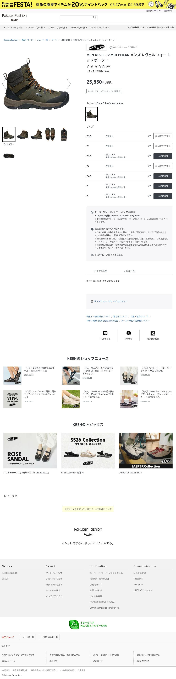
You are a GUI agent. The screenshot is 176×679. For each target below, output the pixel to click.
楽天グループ (152, 10)
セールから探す (53, 590)
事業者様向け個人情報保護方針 (44, 670)
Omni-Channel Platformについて (104, 608)
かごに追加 (163, 156)
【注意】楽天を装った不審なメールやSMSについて (88, 509)
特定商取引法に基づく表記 (102, 602)
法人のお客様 (96, 596)
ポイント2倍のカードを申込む (106, 655)
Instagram (138, 584)
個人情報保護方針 (20, 670)
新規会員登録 (140, 573)
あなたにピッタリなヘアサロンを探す (18, 655)
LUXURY (6, 579)
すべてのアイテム (54, 596)
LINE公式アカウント (143, 590)
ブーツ (54, 40)
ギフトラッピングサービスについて (110, 301)
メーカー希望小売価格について (135, 320)
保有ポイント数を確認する (148, 655)
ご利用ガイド (96, 584)
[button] (4, 83)
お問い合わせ (96, 590)
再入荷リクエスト (162, 136)
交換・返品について (139, 316)
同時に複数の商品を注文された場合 (102, 320)
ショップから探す (54, 579)
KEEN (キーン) (28, 40)
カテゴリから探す (54, 584)
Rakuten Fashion (28, 18)
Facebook (138, 579)
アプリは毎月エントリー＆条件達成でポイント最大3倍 (151, 27)
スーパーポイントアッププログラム (106, 573)
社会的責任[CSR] (67, 670)
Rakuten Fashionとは (99, 579)
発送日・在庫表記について (98, 316)
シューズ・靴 (42, 40)
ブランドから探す (54, 573)
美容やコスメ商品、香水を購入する (65, 655)
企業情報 (6, 670)
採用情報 (81, 670)
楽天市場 (168, 10)
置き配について (120, 316)
